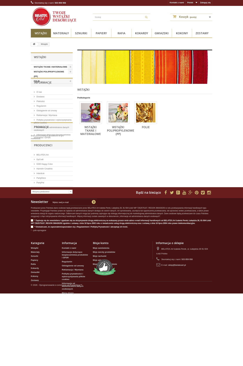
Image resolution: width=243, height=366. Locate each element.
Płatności (40, 110)
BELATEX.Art (42, 189)
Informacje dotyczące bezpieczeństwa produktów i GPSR (75, 308)
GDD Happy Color (44, 198)
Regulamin (41, 115)
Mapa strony (68, 346)
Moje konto (100, 296)
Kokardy (141, 33)
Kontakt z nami (177, 2)
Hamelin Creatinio (44, 203)
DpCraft (39, 194)
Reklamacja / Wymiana (46, 124)
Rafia (121, 33)
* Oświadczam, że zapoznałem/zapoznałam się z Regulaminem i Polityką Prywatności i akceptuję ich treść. (79, 280)
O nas (39, 101)
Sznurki (81, 33)
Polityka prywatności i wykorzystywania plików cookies (73, 330)
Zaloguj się (205, 2)
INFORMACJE (43, 93)
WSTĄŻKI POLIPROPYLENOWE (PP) (49, 74)
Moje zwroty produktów (104, 305)
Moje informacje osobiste (105, 317)
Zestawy (202, 33)
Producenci (43, 181)
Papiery (101, 33)
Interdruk (40, 208)
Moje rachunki (99, 309)
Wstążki (41, 33)
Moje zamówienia (101, 301)
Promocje (41, 158)
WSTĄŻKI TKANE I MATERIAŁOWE (50, 67)
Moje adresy (98, 313)
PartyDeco (41, 212)
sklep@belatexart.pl (177, 318)
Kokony (182, 33)
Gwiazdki (162, 33)
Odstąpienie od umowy (46, 120)
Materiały (61, 33)
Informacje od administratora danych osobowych (72, 340)
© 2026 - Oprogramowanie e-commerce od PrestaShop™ (56, 357)
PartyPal (40, 217)
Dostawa (40, 106)
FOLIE (37, 81)
